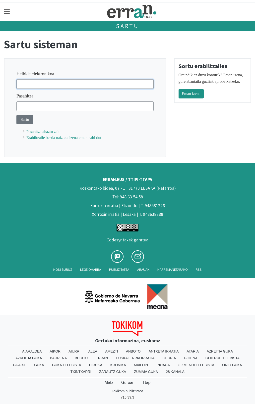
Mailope (141, 365)
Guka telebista (66, 365)
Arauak (143, 269)
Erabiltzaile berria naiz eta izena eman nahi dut (63, 137)
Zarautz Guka (112, 372)
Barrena (58, 358)
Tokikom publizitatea (127, 391)
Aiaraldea (32, 351)
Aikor (55, 351)
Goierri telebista (222, 358)
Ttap (146, 382)
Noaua (163, 365)
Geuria (169, 358)
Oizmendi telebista (196, 365)
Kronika (118, 365)
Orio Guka (232, 365)
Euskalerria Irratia (135, 358)
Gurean (127, 382)
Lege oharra (90, 269)
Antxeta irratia (164, 351)
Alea (92, 351)
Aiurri (74, 351)
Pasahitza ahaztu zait (43, 132)
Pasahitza (24, 95)
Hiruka (95, 365)
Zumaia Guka (146, 372)
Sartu (127, 26)
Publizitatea (119, 269)
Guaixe (19, 365)
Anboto (133, 351)
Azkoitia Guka (28, 358)
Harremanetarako (172, 269)
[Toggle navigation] (6, 11)
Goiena (190, 358)
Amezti (111, 351)
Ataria (193, 351)
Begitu (81, 358)
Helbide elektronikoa (35, 73)
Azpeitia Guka (220, 351)
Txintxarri (80, 372)
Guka (39, 365)
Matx (109, 382)
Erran (102, 358)
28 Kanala (175, 372)
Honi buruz (62, 269)
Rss (199, 269)
